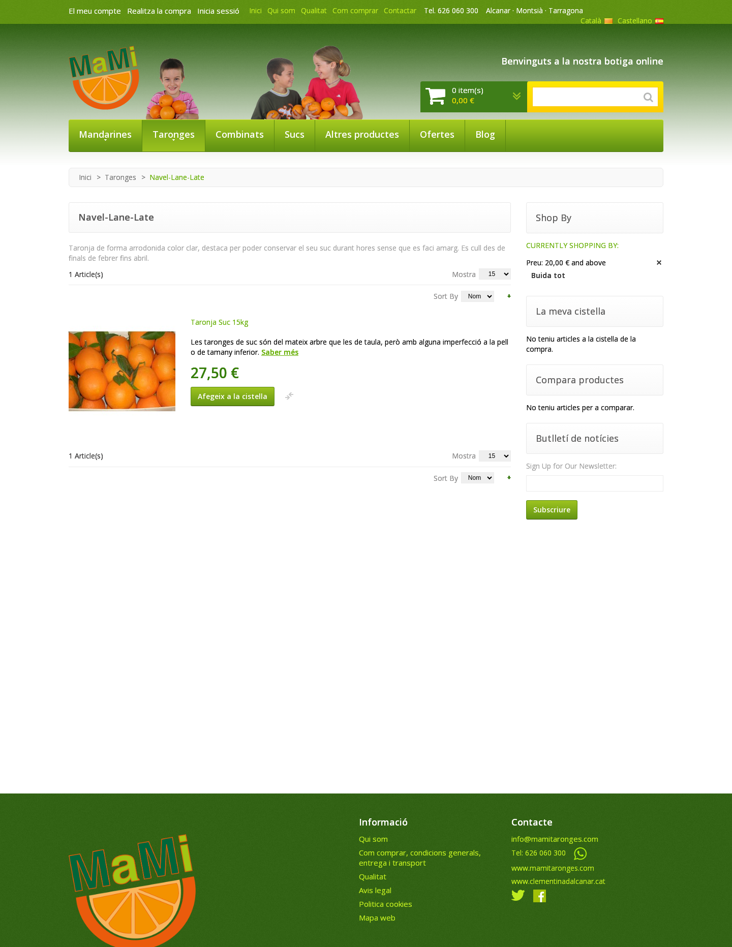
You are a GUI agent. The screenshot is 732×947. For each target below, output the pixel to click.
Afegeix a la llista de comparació (289, 396)
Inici (255, 10)
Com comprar (355, 10)
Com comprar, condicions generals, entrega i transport (420, 857)
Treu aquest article (659, 262)
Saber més (279, 352)
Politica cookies (385, 904)
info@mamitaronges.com (554, 839)
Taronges (120, 177)
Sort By (446, 296)
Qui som (281, 10)
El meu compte (95, 11)
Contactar (400, 10)
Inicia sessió (218, 11)
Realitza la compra (159, 11)
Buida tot (548, 275)
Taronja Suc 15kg (219, 322)
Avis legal (375, 890)
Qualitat (314, 10)
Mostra (464, 274)
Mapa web (377, 917)
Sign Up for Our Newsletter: (571, 466)
